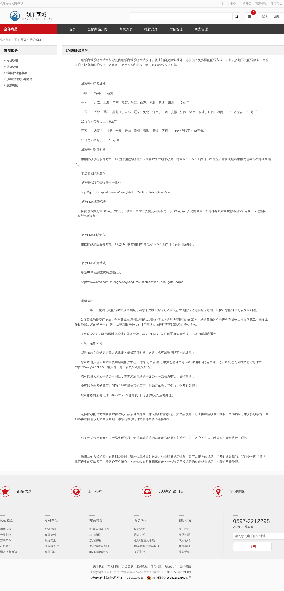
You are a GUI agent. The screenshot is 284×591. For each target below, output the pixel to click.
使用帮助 (276, 3)
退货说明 (12, 67)
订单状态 (5, 546)
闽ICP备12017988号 (179, 572)
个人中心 (230, 3)
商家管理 (261, 3)
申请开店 (245, 3)
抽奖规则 (184, 551)
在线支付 (50, 534)
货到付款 (50, 529)
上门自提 (95, 534)
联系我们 (171, 566)
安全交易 (127, 566)
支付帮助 (51, 521)
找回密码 (184, 540)
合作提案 (185, 566)
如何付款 (156, 566)
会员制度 (5, 534)
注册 (277, 16)
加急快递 (95, 540)
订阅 (252, 546)
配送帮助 (35, 39)
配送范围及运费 (99, 529)
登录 (265, 16)
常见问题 (184, 534)
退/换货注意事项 (16, 73)
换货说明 (12, 60)
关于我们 (184, 529)
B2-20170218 (135, 577)
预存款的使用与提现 (19, 79)
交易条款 (5, 540)
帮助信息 (185, 521)
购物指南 (6, 521)
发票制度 (12, 85)
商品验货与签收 (99, 546)
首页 (23, 39)
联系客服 (184, 546)
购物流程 (5, 529)
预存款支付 (52, 546)
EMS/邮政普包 (98, 551)
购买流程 (142, 566)
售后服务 (140, 521)
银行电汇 (50, 540)
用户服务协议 (8, 551)
